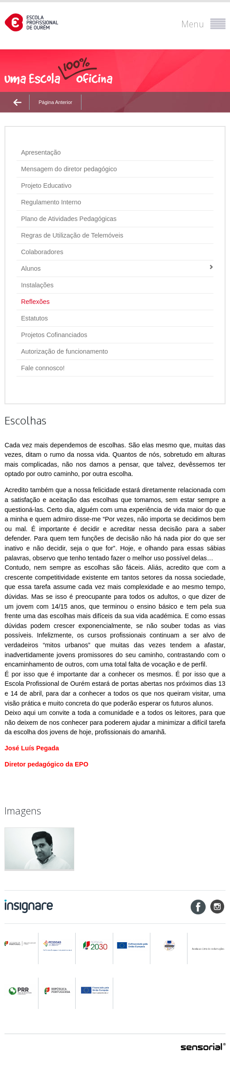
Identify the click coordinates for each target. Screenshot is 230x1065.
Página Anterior (55, 102)
